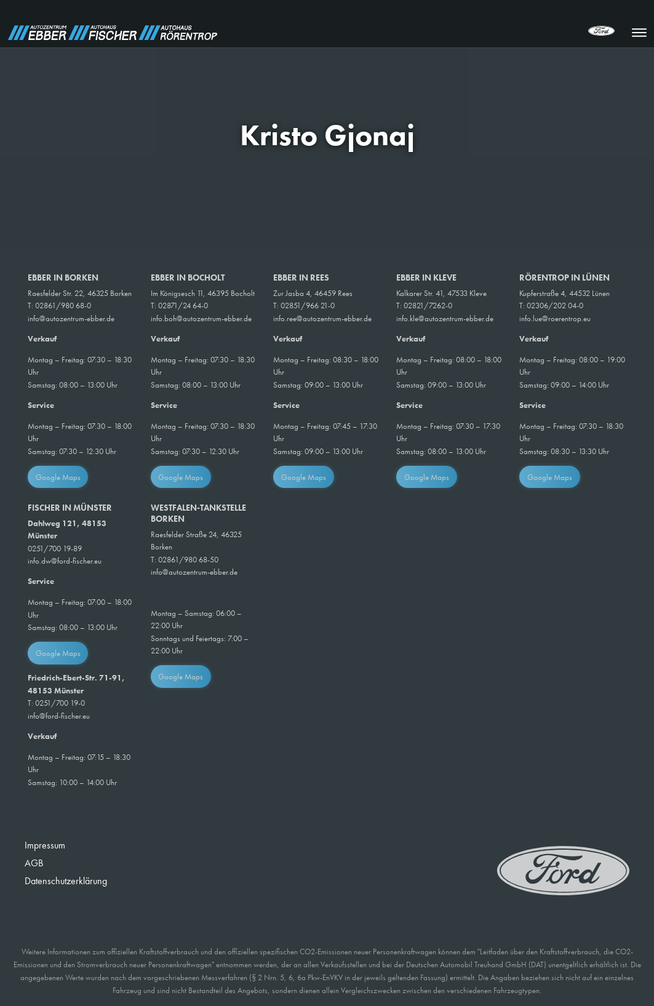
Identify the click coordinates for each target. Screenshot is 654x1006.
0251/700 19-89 (55, 548)
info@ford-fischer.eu (59, 716)
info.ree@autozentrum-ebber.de (322, 318)
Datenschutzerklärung (66, 880)
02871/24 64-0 (183, 305)
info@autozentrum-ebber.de (71, 318)
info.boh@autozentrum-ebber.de (201, 318)
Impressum (45, 845)
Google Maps (58, 477)
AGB (34, 862)
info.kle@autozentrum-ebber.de (444, 318)
